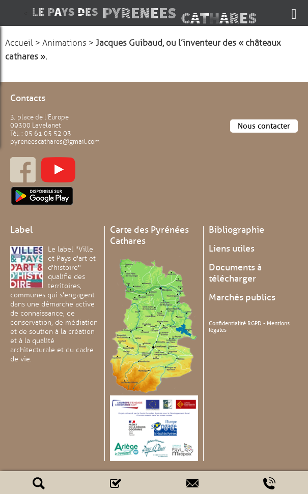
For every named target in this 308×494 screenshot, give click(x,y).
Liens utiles (232, 248)
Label (21, 229)
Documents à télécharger (235, 273)
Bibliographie (236, 229)
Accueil (19, 43)
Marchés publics (242, 297)
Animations (64, 43)
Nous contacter (264, 126)
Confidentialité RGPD (235, 323)
